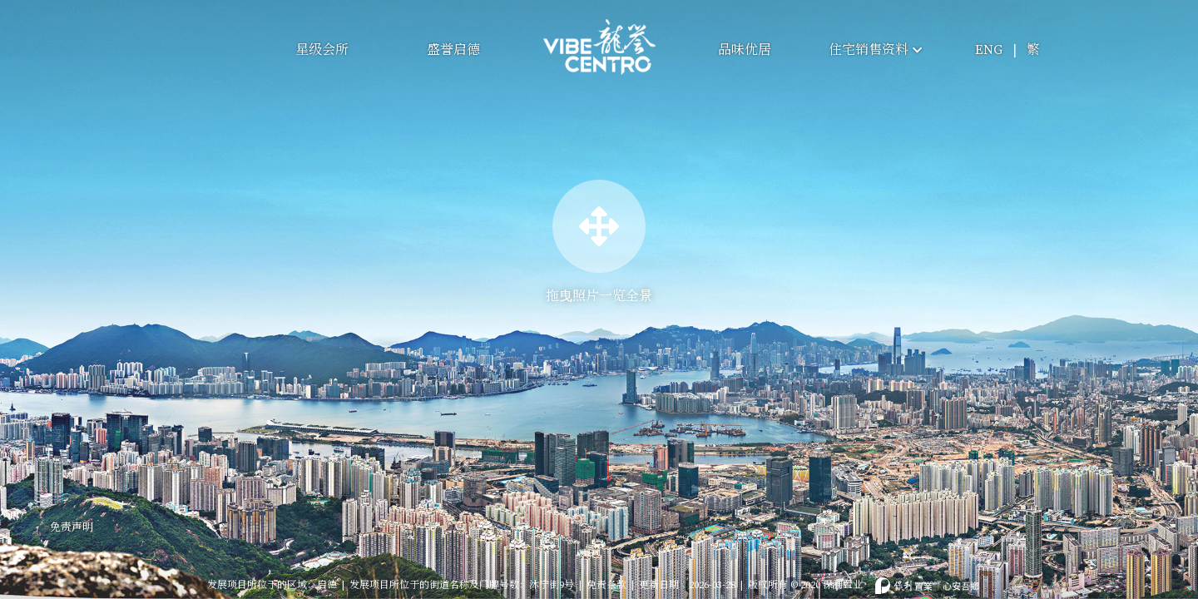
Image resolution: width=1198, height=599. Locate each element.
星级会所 (322, 50)
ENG (988, 50)
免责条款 (606, 575)
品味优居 (744, 50)
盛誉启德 (453, 50)
